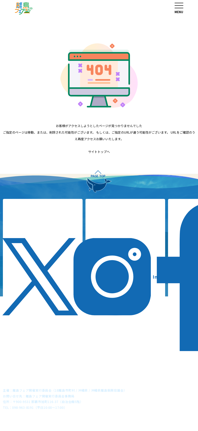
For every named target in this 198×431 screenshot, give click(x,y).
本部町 (72, 367)
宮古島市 (93, 373)
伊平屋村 (19, 367)
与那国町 (164, 373)
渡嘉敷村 (180, 367)
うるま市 (90, 367)
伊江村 (56, 367)
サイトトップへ (99, 152)
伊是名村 (38, 367)
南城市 (108, 367)
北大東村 (54, 373)
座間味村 (161, 367)
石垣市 (131, 373)
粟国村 (124, 367)
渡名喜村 (141, 367)
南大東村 (74, 373)
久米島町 (35, 373)
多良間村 (112, 373)
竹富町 (147, 373)
